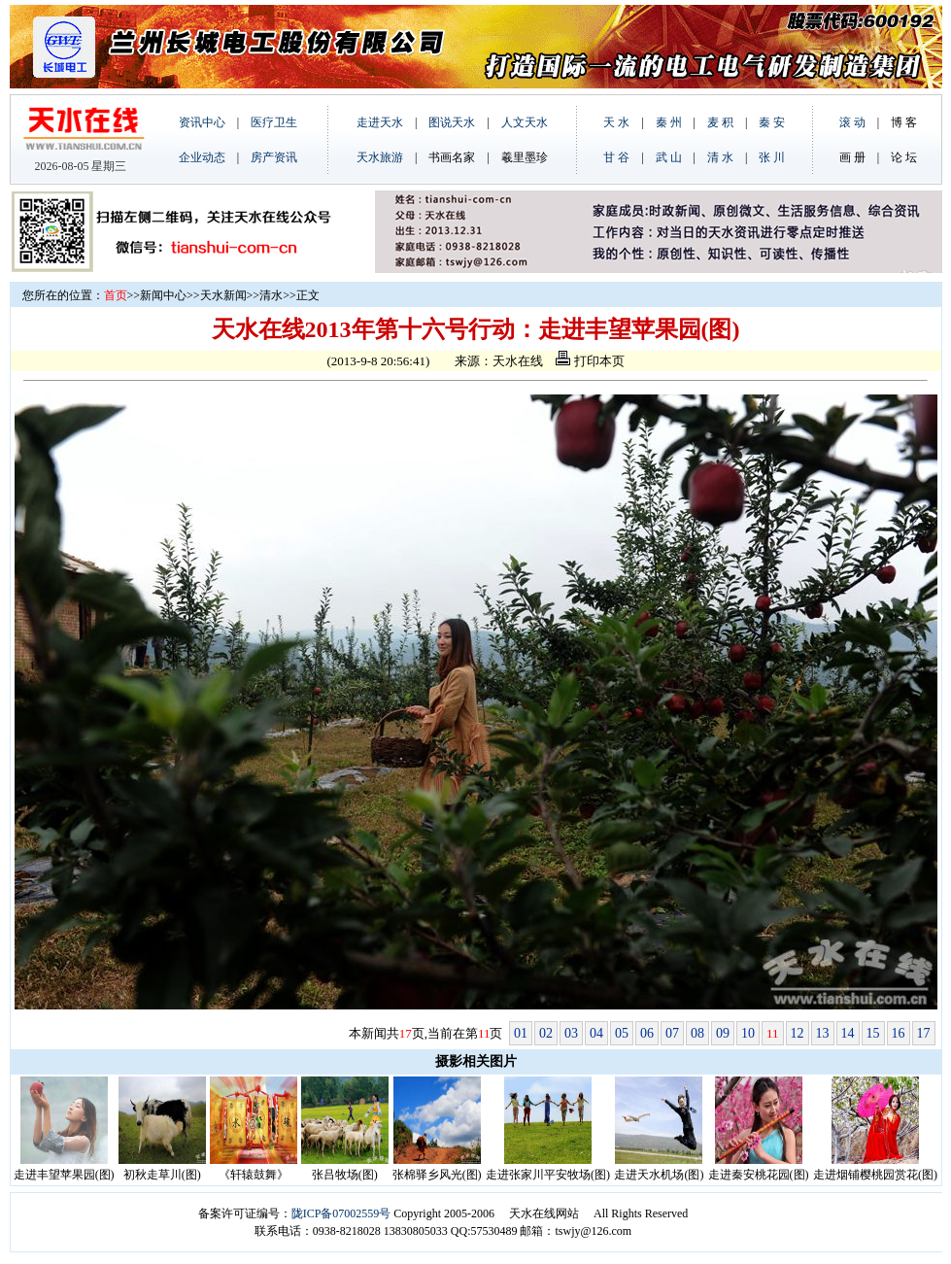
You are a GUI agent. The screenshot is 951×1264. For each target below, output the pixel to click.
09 (723, 1033)
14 (848, 1033)
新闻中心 (163, 295)
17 (924, 1033)
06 (647, 1033)
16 (898, 1033)
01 (520, 1033)
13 (823, 1033)
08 (697, 1033)
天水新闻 (223, 295)
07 (672, 1033)
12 (797, 1033)
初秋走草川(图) (162, 1174)
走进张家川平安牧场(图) (548, 1174)
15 (873, 1033)
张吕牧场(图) (345, 1174)
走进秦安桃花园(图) (758, 1174)
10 (748, 1033)
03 (571, 1033)
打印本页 (590, 361)
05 (621, 1033)
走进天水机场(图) (658, 1174)
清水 (271, 295)
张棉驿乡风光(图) (437, 1174)
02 (546, 1033)
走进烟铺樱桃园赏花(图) (875, 1174)
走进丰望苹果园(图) (64, 1174)
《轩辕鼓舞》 (254, 1174)
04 (596, 1033)
